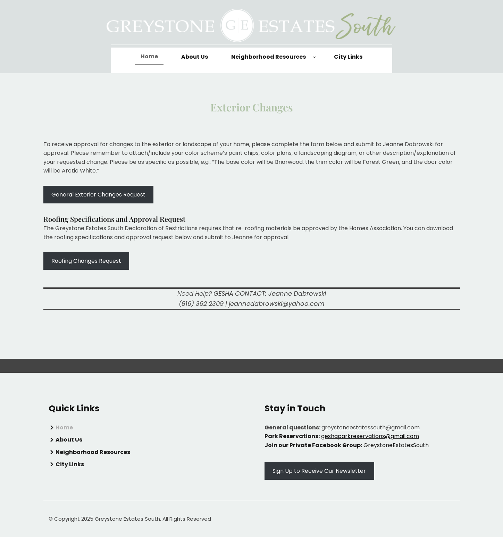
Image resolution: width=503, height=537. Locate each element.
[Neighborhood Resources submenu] (314, 57)
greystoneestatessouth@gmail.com (370, 427)
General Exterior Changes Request (98, 195)
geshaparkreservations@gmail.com (370, 436)
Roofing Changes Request (86, 261)
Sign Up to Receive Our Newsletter (319, 471)
